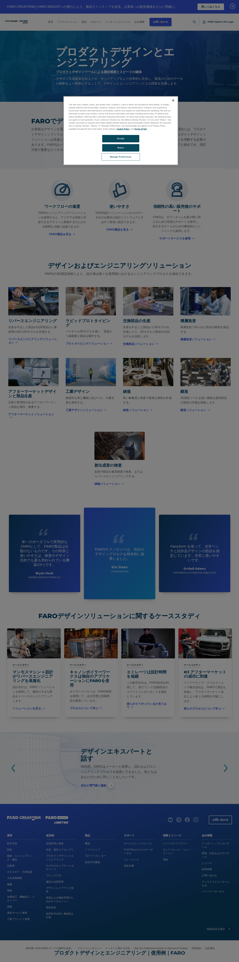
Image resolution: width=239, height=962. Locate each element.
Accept (120, 138)
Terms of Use (140, 129)
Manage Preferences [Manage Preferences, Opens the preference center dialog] (121, 157)
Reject (120, 148)
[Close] (173, 100)
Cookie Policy (122, 129)
